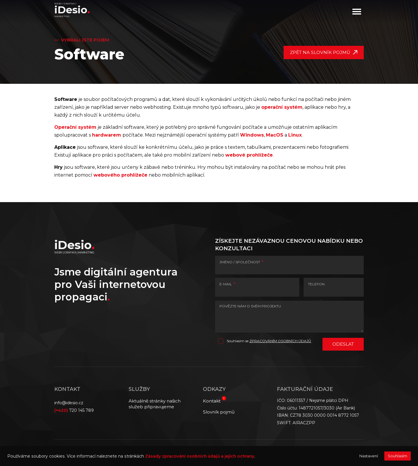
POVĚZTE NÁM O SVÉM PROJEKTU (250, 306)
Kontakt (212, 401)
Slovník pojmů (219, 412)
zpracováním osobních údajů (280, 341)
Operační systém (75, 127)
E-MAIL (227, 284)
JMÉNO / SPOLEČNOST (241, 262)
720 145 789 (74, 410)
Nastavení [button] (368, 456)
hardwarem (106, 135)
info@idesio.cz (68, 402)
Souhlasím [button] (397, 456)
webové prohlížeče (249, 155)
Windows (252, 135)
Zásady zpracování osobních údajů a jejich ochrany (199, 456)
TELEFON (316, 284)
